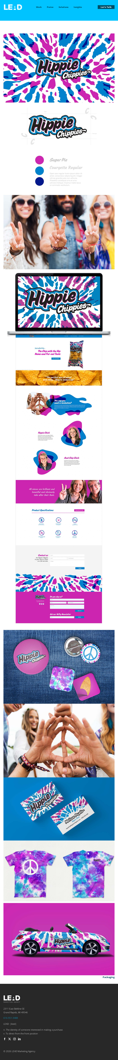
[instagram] (14, 1039)
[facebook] (4, 1039)
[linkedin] (19, 1039)
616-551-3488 (10, 1017)
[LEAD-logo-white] (12, 5)
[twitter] (9, 1039)
